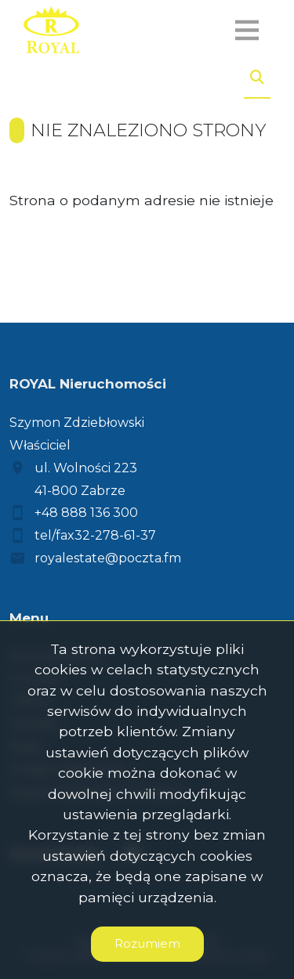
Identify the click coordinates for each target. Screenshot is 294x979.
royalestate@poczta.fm (107, 558)
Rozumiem (147, 943)
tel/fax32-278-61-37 (95, 535)
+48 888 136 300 (86, 512)
